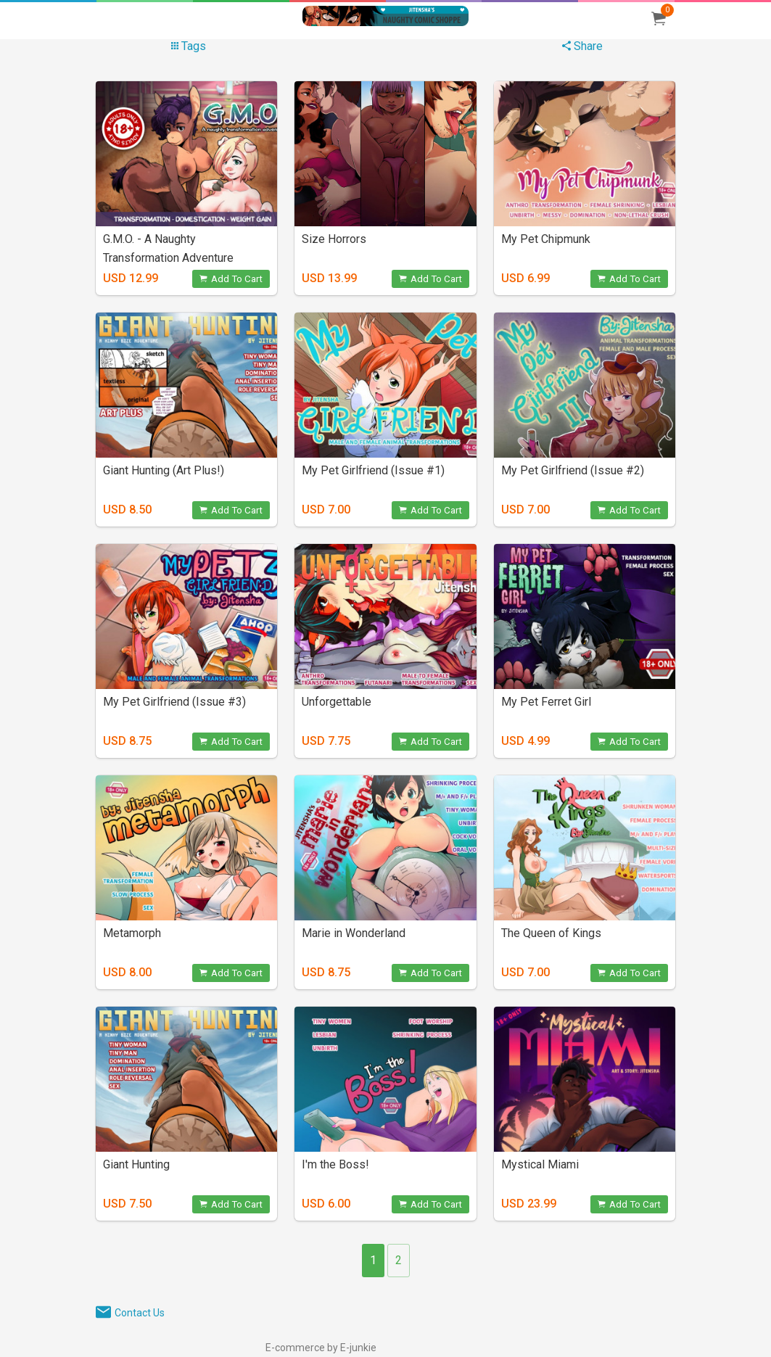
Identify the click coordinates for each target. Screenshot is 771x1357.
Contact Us (140, 1313)
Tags (188, 46)
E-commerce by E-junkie (320, 1347)
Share (582, 46)
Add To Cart (231, 278)
